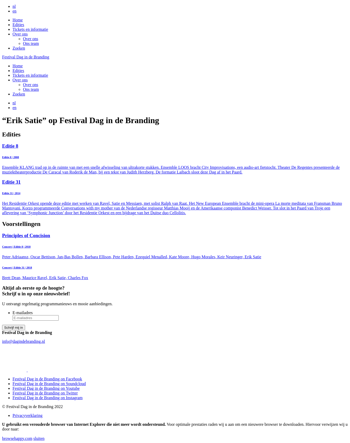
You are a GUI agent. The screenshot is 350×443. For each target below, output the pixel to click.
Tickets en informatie (30, 29)
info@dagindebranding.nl (23, 341)
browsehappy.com (17, 438)
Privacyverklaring (28, 415)
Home (18, 20)
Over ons (20, 34)
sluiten (39, 438)
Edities (18, 24)
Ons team (31, 43)
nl (14, 6)
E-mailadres (23, 312)
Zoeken (19, 48)
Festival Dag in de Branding (25, 57)
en (14, 11)
